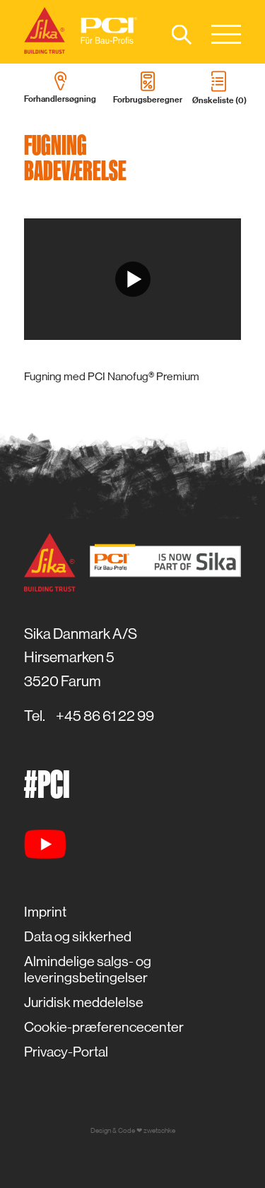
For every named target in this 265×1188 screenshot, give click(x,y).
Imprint (45, 912)
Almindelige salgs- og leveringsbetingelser (87, 969)
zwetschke (159, 1130)
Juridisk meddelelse (83, 1002)
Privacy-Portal (66, 1052)
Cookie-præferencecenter (104, 1027)
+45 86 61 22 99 (105, 715)
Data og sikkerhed (77, 937)
